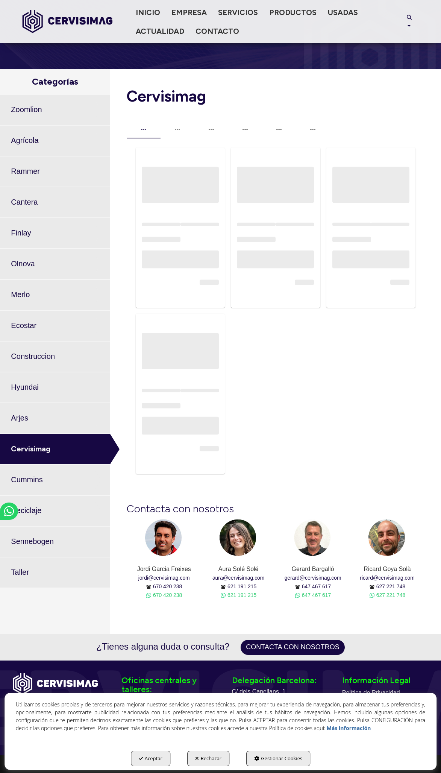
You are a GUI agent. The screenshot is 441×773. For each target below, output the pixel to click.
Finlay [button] (21, 233)
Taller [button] (20, 572)
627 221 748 (390, 586)
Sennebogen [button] (32, 541)
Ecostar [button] (23, 325)
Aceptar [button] (150, 758)
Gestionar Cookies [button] (278, 758)
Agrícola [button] (24, 140)
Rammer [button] (25, 171)
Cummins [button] (26, 479)
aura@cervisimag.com (238, 578)
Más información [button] (349, 728)
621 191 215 (241, 586)
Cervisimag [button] (30, 448)
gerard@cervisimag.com (313, 578)
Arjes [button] (19, 418)
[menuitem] (148, 12)
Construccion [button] (33, 356)
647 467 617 (316, 586)
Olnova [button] (23, 264)
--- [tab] (143, 129)
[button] (67, 21)
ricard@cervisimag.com (387, 578)
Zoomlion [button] (26, 109)
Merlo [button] (20, 294)
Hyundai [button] (24, 387)
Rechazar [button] (208, 758)
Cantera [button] (24, 202)
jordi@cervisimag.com (164, 578)
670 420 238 (167, 586)
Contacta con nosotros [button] (292, 647)
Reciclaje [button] (26, 510)
